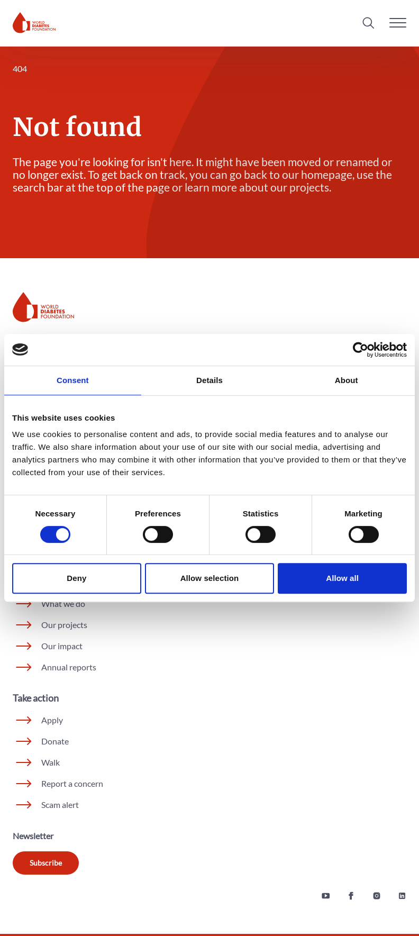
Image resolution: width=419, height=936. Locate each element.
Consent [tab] (73, 380)
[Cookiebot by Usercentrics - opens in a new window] (360, 350)
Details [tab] (209, 380)
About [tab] (346, 380)
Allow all (342, 578)
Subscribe (46, 862)
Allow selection (209, 578)
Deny (76, 578)
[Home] (34, 22)
